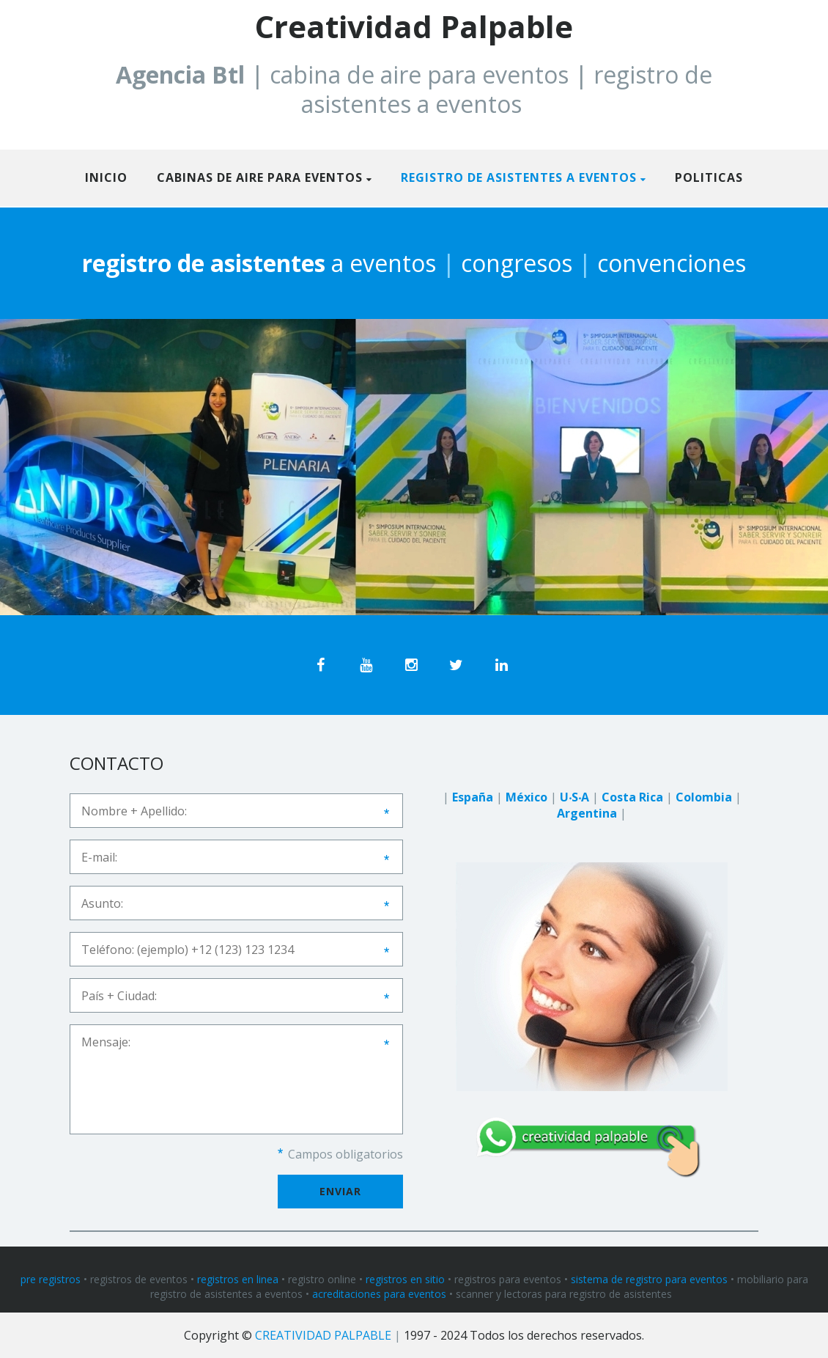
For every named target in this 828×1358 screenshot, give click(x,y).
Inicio (106, 177)
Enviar (340, 1191)
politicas (709, 177)
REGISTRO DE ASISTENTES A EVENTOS (519, 177)
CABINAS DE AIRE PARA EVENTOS (260, 177)
